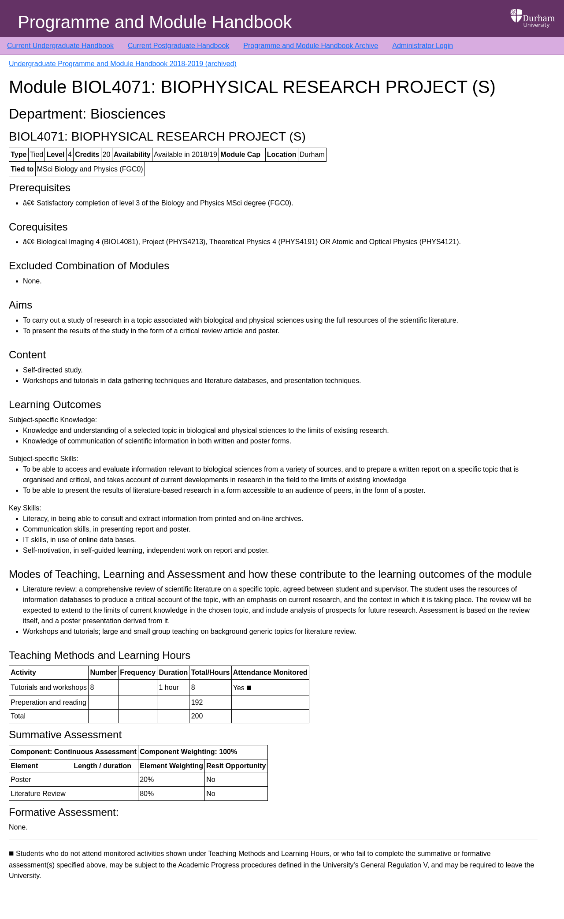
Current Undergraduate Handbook (60, 45)
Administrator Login (422, 45)
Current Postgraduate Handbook (178, 45)
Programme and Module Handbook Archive (310, 45)
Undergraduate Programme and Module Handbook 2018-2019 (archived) (123, 63)
